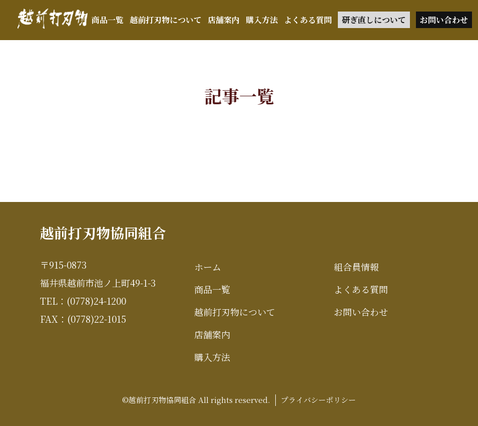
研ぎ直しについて (374, 20)
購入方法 (262, 20)
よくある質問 (308, 20)
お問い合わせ (444, 20)
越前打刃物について (166, 20)
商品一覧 (108, 20)
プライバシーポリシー (318, 399)
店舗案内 (224, 20)
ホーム (207, 266)
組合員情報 (356, 266)
